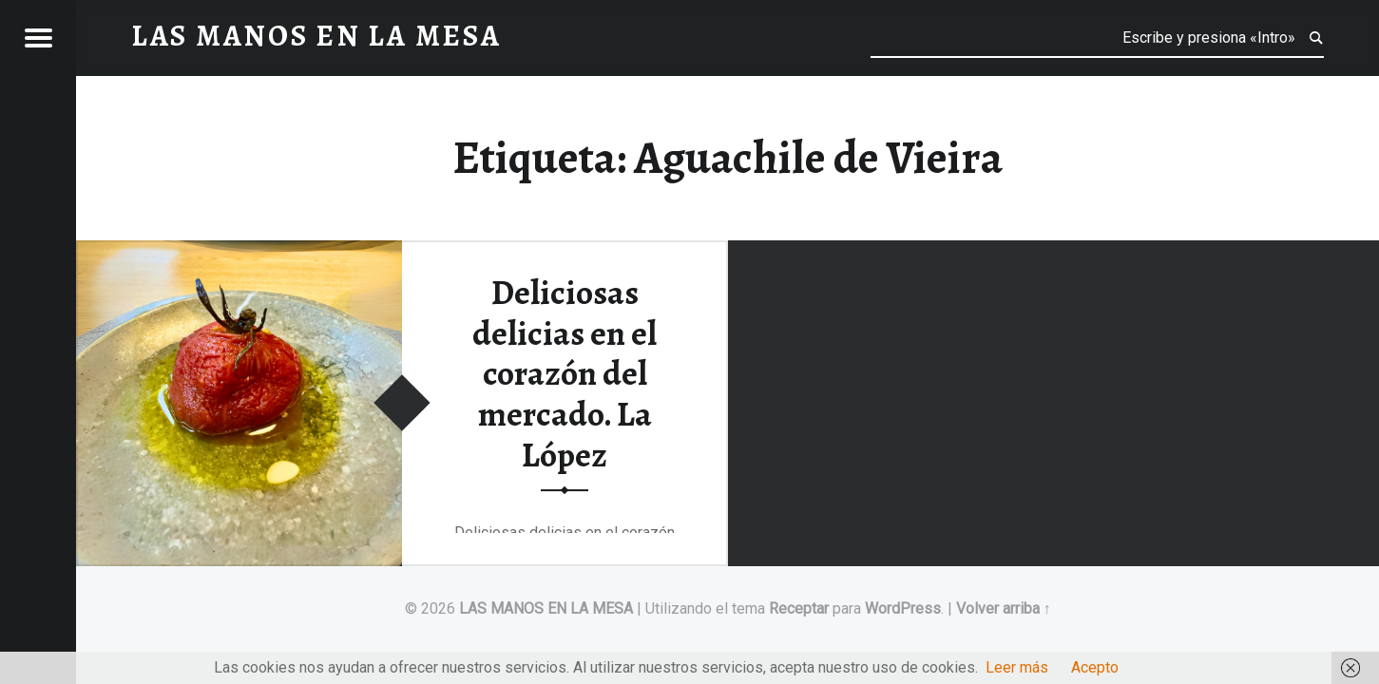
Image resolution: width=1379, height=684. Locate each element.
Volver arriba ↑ (1003, 608)
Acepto (1095, 667)
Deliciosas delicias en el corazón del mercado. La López (564, 374)
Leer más (1017, 667)
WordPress (903, 608)
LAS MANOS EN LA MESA (546, 608)
